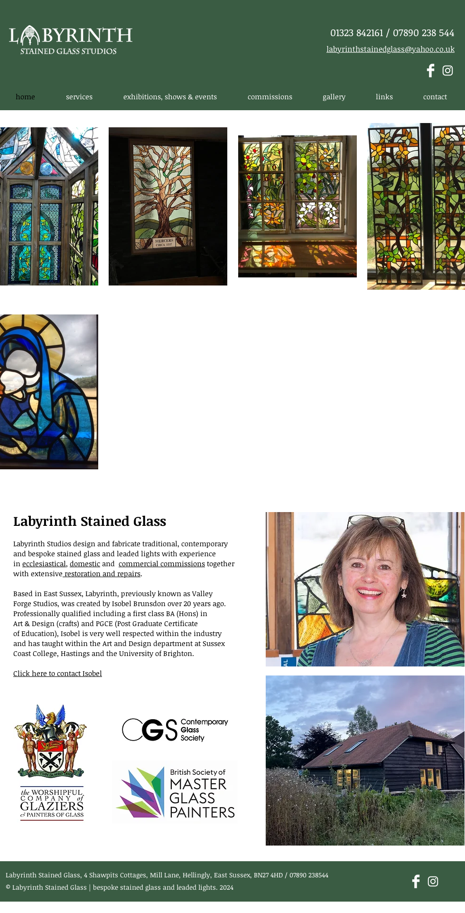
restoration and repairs (101, 573)
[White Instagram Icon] (448, 70)
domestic (85, 563)
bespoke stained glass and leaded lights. (155, 887)
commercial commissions (162, 563)
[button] (79, 96)
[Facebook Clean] (430, 70)
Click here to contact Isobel (57, 673)
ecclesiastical (44, 563)
